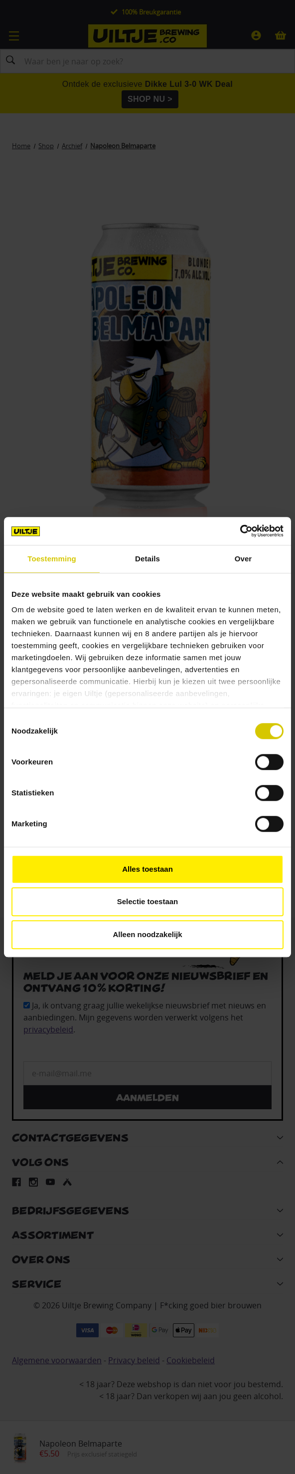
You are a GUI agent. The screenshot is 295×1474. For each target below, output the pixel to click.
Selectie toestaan (147, 901)
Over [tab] (243, 558)
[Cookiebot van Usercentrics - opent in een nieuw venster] (240, 530)
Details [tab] (147, 558)
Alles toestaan (147, 869)
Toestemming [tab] (51, 558)
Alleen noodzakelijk (147, 934)
